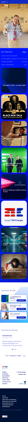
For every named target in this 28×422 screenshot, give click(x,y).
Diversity (24, 61)
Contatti (4, 383)
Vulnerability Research (7, 404)
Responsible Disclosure (8, 403)
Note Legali (5, 397)
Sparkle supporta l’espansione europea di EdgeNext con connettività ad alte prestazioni (12, 343)
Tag (25, 52)
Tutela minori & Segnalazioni (9, 399)
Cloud (25, 64)
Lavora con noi (6, 381)
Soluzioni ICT (15, 58)
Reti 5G (25, 58)
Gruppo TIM (3, 1)
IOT (21, 58)
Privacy (4, 396)
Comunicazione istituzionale (9, 55)
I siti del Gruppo (21, 372)
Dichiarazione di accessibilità (9, 401)
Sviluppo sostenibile (7, 61)
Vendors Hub (22, 374)
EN (22, 6)
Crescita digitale (6, 58)
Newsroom (5, 378)
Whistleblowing (6, 406)
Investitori (5, 374)
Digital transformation (7, 64)
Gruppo (4, 372)
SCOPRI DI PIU (21, 300)
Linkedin (22, 383)
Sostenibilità (6, 376)
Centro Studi (5, 380)
